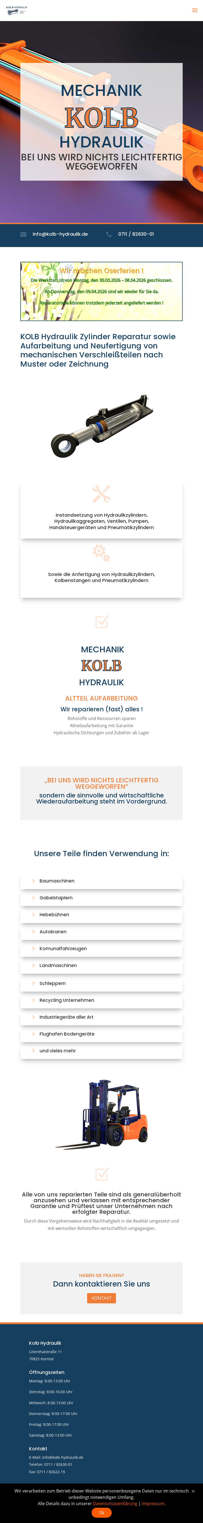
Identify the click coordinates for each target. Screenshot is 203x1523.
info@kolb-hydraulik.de (62, 1457)
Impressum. (154, 1503)
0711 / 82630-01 (58, 1464)
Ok (101, 1513)
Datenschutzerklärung (115, 1503)
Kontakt (101, 1298)
